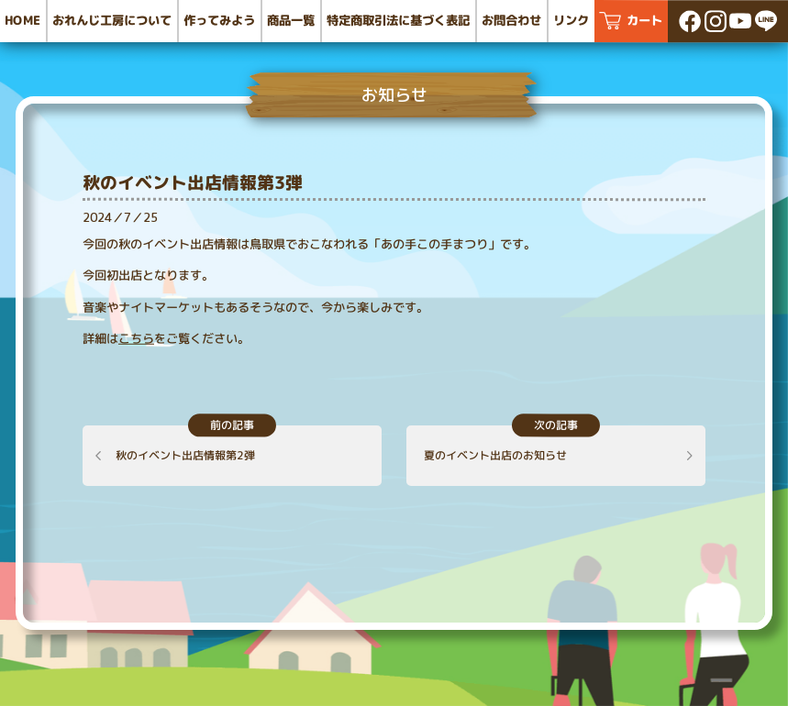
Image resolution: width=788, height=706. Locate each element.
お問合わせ (511, 20)
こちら (136, 338)
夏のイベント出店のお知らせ (495, 455)
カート (644, 20)
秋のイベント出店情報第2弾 (185, 455)
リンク (571, 20)
